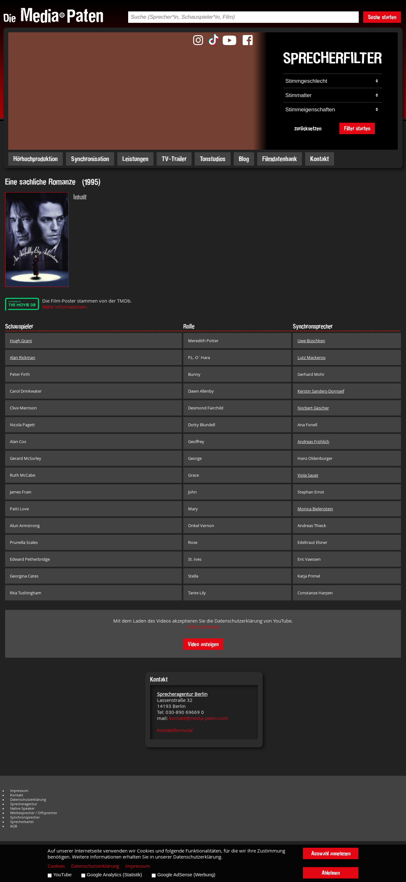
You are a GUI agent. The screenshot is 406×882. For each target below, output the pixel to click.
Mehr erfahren (203, 627)
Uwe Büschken (311, 340)
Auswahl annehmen (330, 853)
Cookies (56, 866)
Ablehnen (331, 873)
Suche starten (382, 17)
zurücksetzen (307, 128)
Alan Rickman (22, 357)
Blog (244, 158)
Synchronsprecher (25, 817)
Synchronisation (90, 158)
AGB (13, 826)
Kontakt (319, 158)
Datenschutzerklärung (28, 799)
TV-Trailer (174, 158)
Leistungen (135, 158)
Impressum (19, 790)
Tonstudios (213, 158)
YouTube (62, 874)
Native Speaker (22, 808)
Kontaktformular (175, 730)
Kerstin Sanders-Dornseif (321, 391)
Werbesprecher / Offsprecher (33, 813)
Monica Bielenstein (315, 509)
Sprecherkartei (22, 822)
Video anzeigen (203, 644)
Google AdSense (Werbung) (186, 874)
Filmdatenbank (279, 158)
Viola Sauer (308, 475)
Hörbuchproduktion (35, 158)
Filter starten (357, 128)
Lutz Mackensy (312, 357)
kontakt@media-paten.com (198, 718)
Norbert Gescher (313, 408)
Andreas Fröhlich (313, 441)
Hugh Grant (21, 340)
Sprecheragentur (23, 804)
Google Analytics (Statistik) (114, 874)
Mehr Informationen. (65, 307)
